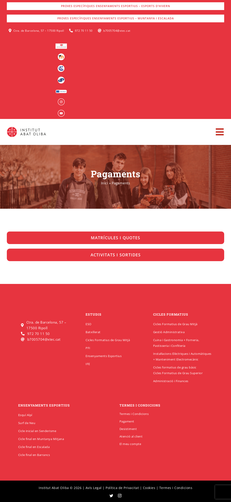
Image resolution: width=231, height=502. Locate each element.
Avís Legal (94, 488)
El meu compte (130, 444)
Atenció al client (131, 436)
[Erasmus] (61, 91)
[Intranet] (61, 66)
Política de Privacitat (122, 488)
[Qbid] (61, 78)
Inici (104, 183)
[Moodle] (61, 55)
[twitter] (111, 495)
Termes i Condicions (134, 414)
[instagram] (120, 495)
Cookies (149, 488)
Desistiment (128, 429)
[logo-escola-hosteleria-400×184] (61, 45)
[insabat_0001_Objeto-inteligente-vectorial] (61, 100)
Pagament (126, 421)
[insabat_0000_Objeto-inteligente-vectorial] (61, 111)
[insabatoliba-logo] (27, 128)
